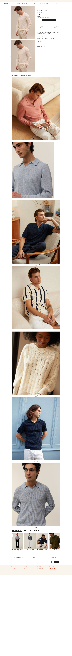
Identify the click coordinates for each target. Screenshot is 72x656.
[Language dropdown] (56, 3)
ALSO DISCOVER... (17, 531)
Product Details (40, 41)
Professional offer (26, 571)
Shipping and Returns (41, 46)
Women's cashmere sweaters (41, 569)
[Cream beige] (39, 12)
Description (39, 30)
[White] (37, 12)
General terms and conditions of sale (16, 569)
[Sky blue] (41, 12)
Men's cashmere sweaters (40, 568)
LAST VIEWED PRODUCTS (31, 531)
